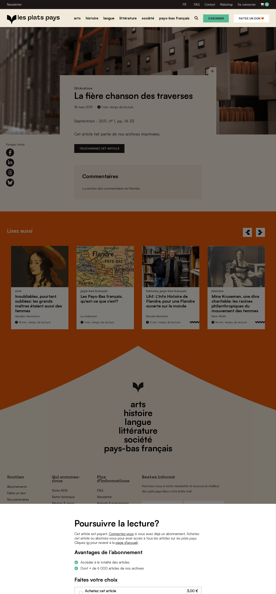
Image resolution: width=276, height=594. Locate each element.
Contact (210, 4)
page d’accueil (126, 542)
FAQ (197, 4)
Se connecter (247, 4)
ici (88, 542)
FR (184, 4)
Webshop (226, 4)
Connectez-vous (121, 534)
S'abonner (216, 18)
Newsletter (14, 4)
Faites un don (251, 18)
